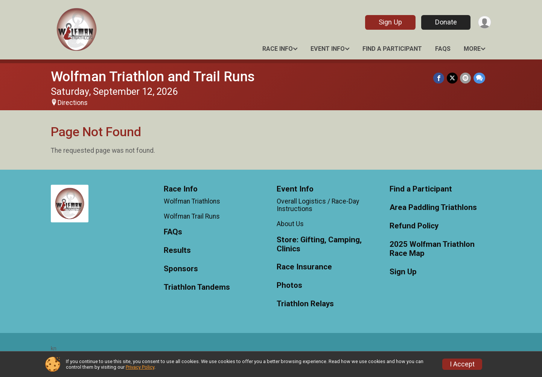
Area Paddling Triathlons (433, 207)
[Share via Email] (465, 78)
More (472, 48)
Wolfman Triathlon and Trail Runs (153, 76)
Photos (289, 285)
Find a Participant (392, 48)
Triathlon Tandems (197, 287)
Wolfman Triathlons (192, 201)
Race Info (277, 48)
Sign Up (389, 22)
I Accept (462, 364)
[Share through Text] (479, 78)
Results (177, 250)
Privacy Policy (140, 367)
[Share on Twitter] (452, 78)
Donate (445, 22)
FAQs (443, 48)
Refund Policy (414, 226)
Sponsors (181, 269)
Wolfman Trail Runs (192, 216)
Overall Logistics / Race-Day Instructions (318, 205)
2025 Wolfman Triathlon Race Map (432, 249)
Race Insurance (304, 267)
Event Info (328, 48)
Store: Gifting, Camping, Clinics (319, 244)
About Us (290, 224)
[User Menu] (484, 22)
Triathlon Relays (305, 303)
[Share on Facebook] (439, 78)
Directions (73, 102)
